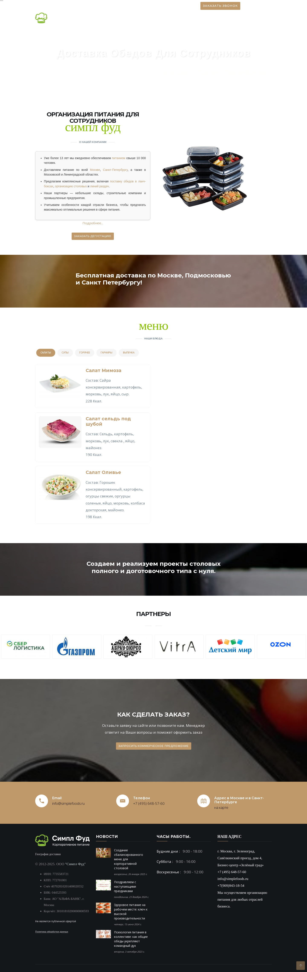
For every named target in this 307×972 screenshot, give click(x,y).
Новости (130, 18)
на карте (221, 807)
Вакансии (235, 18)
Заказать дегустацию (92, 236)
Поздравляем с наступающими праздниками (125, 886)
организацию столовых (71, 186)
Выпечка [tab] (129, 352)
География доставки (48, 854)
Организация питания (165, 18)
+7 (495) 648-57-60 (149, 803)
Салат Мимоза (103, 370)
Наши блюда (206, 18)
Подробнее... (93, 223)
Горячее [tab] (84, 352)
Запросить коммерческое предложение (154, 746)
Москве (95, 170)
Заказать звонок (220, 6)
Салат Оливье (103, 472)
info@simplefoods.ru (68, 803)
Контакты (259, 18)
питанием (118, 158)
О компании (103, 18)
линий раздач (99, 186)
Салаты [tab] (46, 352)
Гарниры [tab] (106, 352)
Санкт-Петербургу (115, 170)
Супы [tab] (65, 352)
